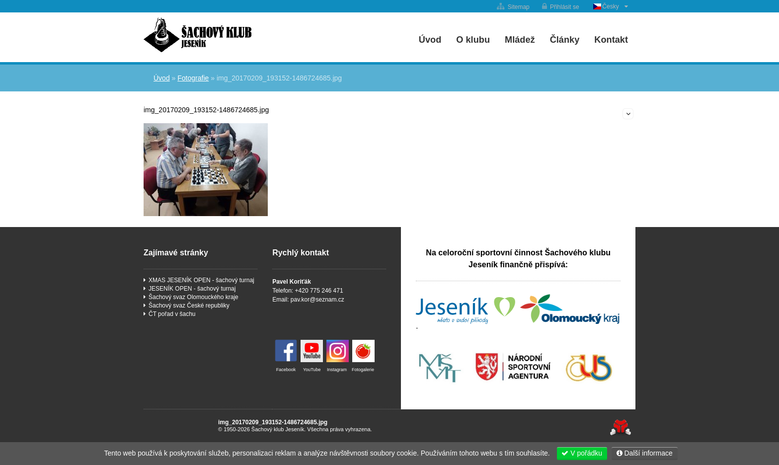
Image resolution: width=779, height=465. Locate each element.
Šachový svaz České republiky (189, 305)
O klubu (473, 40)
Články (565, 40)
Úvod (197, 34)
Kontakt (611, 40)
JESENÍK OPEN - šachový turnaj (192, 288)
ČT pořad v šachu (172, 313)
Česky (610, 6)
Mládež (520, 40)
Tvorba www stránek (620, 427)
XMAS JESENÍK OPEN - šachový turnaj (201, 280)
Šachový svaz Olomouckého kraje (193, 297)
